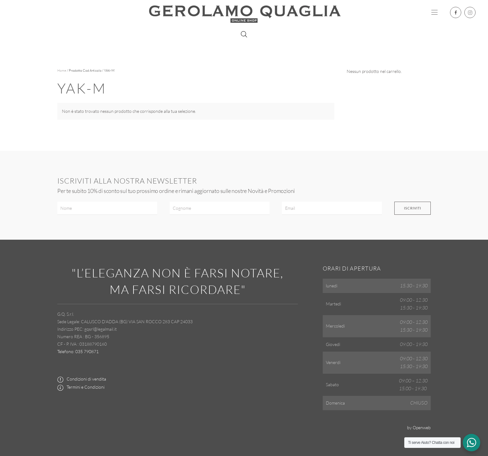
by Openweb (419, 427)
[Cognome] (220, 208)
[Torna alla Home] (244, 12)
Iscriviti (412, 208)
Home (61, 70)
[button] (434, 12)
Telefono (65, 351)
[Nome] (107, 208)
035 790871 (87, 351)
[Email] (332, 208)
